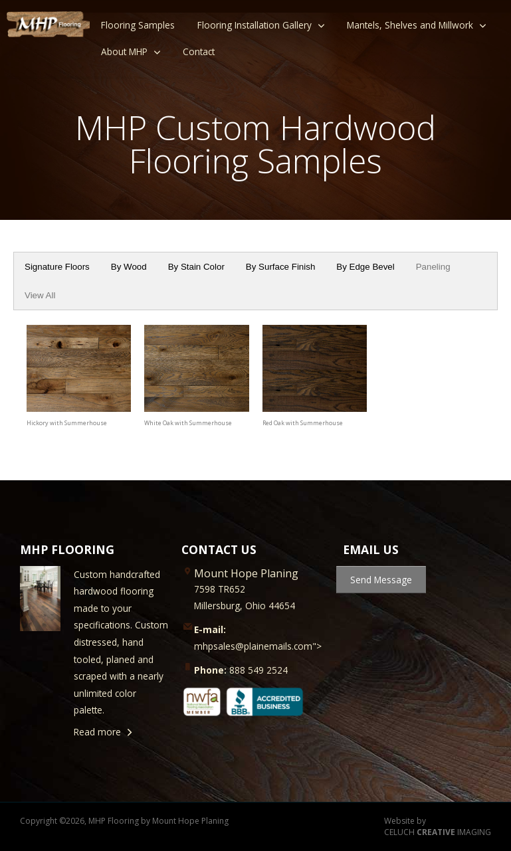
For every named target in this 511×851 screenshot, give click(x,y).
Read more (97, 731)
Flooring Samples (138, 25)
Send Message (381, 579)
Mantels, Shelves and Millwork (410, 25)
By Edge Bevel (365, 267)
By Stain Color (196, 267)
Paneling (433, 267)
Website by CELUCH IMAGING (437, 827)
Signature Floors (57, 267)
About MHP (124, 51)
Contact (199, 51)
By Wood (129, 267)
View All (40, 295)
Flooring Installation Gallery (254, 25)
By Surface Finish (280, 267)
